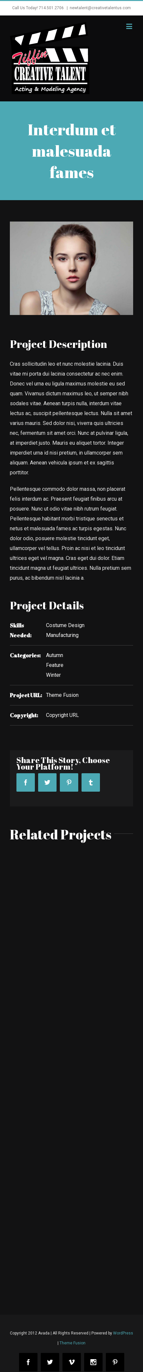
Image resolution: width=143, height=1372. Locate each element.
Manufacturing (62, 635)
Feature (54, 665)
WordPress (123, 1333)
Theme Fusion (62, 695)
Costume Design (65, 625)
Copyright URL (62, 715)
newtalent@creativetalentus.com (100, 8)
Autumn (54, 655)
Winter (53, 675)
